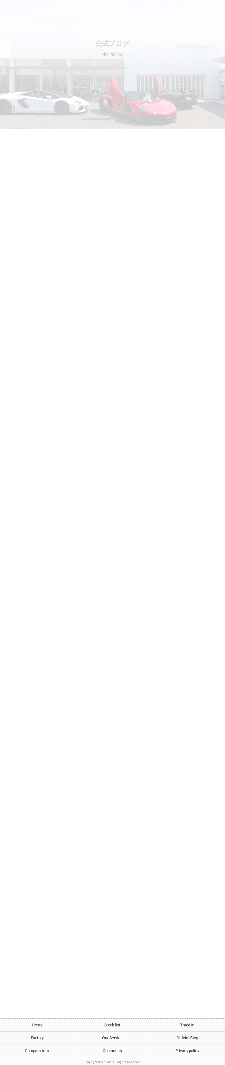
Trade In (187, 1025)
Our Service (112, 1038)
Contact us (112, 1051)
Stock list (112, 1025)
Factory (37, 1038)
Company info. (37, 1051)
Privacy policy (187, 1051)
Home (37, 1025)
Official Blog (187, 1038)
